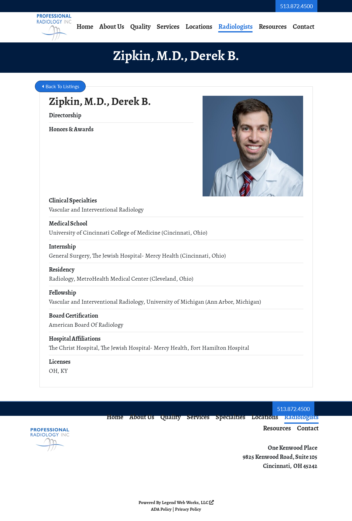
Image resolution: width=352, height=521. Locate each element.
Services (168, 27)
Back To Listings (60, 86)
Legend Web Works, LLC (188, 503)
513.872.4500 (296, 6)
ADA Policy (161, 509)
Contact (303, 27)
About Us (111, 27)
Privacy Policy (188, 509)
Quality (140, 27)
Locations (199, 27)
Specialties (230, 417)
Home (85, 27)
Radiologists (235, 27)
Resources (273, 27)
